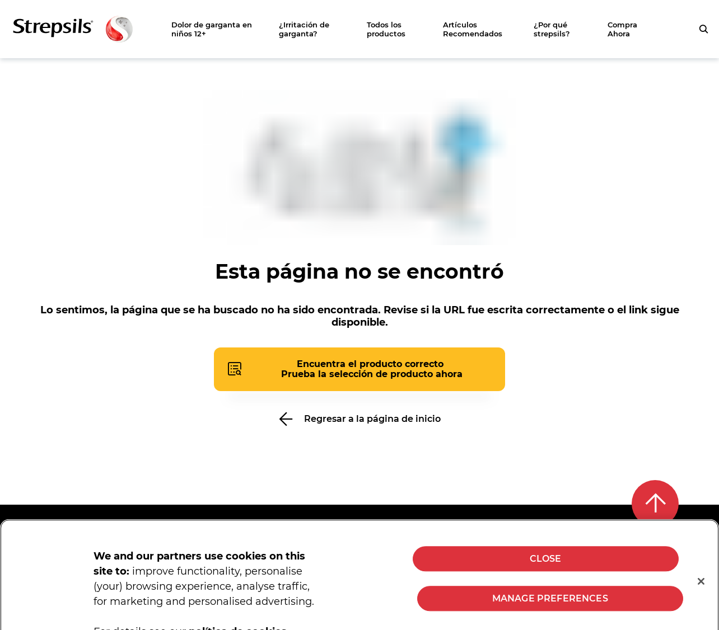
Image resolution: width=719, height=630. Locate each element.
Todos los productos (386, 29)
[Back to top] (655, 503)
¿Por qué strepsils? (552, 29)
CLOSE (546, 571)
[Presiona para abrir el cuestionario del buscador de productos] (359, 369)
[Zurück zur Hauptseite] (72, 29)
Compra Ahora (622, 29)
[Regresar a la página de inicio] (359, 419)
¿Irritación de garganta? (304, 29)
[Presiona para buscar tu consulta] (703, 29)
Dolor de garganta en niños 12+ (211, 29)
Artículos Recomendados (472, 29)
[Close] (701, 594)
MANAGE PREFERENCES (550, 611)
